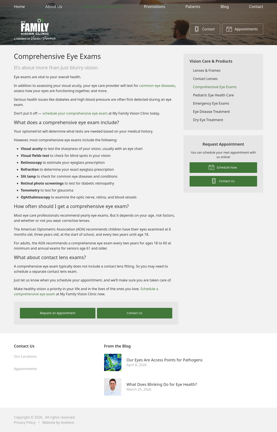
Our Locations (25, 356)
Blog (225, 6)
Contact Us (134, 313)
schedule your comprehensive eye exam (75, 113)
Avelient (67, 422)
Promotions (154, 6)
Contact (256, 6)
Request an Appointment (57, 313)
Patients (192, 6)
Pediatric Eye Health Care (213, 95)
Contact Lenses (205, 78)
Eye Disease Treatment (211, 111)
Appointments (242, 29)
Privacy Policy (25, 422)
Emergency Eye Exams (211, 103)
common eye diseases (157, 85)
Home (19, 6)
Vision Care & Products (103, 6)
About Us (53, 6)
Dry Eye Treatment (208, 119)
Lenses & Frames (207, 70)
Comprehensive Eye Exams (215, 86)
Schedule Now (222, 167)
